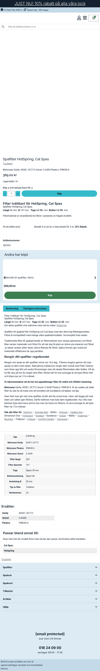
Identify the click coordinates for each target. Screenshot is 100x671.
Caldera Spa (76, 412)
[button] (4, 277)
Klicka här (62, 325)
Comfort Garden (46, 419)
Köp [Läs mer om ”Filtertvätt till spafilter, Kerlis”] (50, 295)
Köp (59, 193)
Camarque (62, 419)
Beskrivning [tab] (12, 308)
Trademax (82, 415)
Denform (27, 412)
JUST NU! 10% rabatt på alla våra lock (50, 3)
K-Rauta (31, 419)
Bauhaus (8, 419)
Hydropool (28, 415)
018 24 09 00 (50, 648)
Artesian (63, 412)
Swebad (40, 415)
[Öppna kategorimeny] (85, 18)
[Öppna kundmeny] (79, 18)
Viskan (62, 415)
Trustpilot (8, 163)
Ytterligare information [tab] (35, 308)
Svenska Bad (41, 412)
